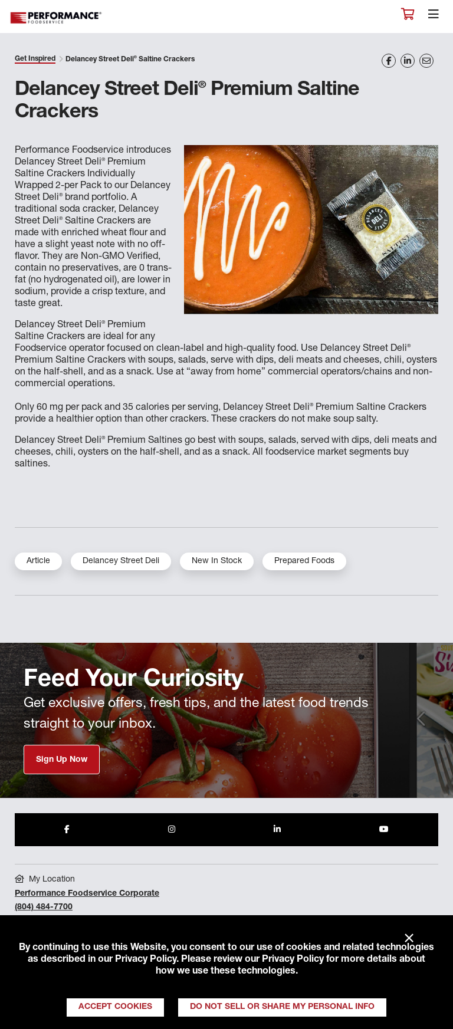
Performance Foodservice (56, 18)
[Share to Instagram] (171, 829)
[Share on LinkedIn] (408, 61)
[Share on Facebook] (389, 61)
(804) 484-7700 (44, 907)
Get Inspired (35, 59)
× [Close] (409, 938)
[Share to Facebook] (66, 829)
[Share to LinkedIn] (277, 829)
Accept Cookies (115, 1007)
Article (38, 561)
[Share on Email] (426, 61)
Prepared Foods (304, 561)
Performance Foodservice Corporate (87, 894)
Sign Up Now (61, 760)
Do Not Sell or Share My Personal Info (282, 1007)
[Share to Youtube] (384, 829)
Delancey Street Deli (121, 561)
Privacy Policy (145, 960)
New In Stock (217, 561)
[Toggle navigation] (433, 17)
